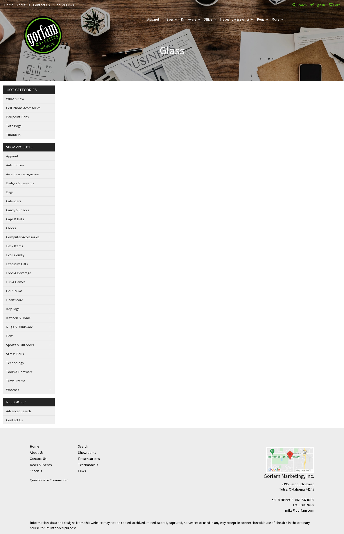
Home (8, 5)
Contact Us (41, 5)
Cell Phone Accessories (23, 108)
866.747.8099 (304, 500)
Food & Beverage (18, 273)
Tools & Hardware (19, 372)
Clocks (11, 228)
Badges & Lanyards (20, 183)
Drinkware (188, 19)
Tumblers (13, 135)
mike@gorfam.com (299, 510)
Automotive (15, 165)
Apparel (153, 19)
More (275, 19)
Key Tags (13, 309)
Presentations (89, 458)
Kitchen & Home (18, 318)
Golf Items (14, 291)
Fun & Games (15, 282)
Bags (170, 19)
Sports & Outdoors (20, 345)
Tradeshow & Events (234, 19)
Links (82, 471)
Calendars (13, 201)
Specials (36, 471)
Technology (15, 363)
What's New (15, 99)
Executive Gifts (17, 264)
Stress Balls (15, 354)
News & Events (41, 465)
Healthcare (14, 300)
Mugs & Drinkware (19, 327)
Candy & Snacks (17, 210)
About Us (23, 5)
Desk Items (14, 246)
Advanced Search (18, 411)
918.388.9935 (283, 500)
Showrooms (87, 452)
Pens (260, 19)
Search (299, 5)
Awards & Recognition (22, 174)
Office (208, 19)
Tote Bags (14, 126)
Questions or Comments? (49, 480)
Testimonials (88, 465)
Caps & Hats (15, 219)
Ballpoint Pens (17, 117)
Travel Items (15, 381)
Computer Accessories (22, 237)
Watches (12, 390)
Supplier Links (63, 5)
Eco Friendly (15, 255)
